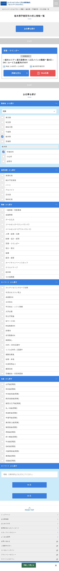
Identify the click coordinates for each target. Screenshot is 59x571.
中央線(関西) (11, 441)
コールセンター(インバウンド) (17, 224)
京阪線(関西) (11, 461)
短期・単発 (10, 359)
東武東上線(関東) (12, 422)
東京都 (8, 117)
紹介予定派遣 (11, 180)
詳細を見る (16, 73)
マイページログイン (8, 559)
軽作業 (8, 272)
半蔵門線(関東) (11, 418)
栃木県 (28, 9)
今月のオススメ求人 (13, 292)
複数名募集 (10, 354)
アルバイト (10, 190)
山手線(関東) (11, 384)
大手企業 (9, 311)
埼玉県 (8, 122)
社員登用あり (11, 364)
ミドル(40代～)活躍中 (14, 350)
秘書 (7, 253)
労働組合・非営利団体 (14, 373)
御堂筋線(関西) (11, 427)
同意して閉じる (29, 565)
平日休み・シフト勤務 (14, 307)
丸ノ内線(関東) (11, 408)
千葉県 (8, 132)
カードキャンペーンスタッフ (17, 262)
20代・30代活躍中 (13, 345)
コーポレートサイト (8, 550)
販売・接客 (10, 258)
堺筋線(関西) (11, 432)
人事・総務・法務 (12, 234)
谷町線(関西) (11, 446)
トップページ (5, 515)
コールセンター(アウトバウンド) (18, 229)
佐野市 (9, 161)
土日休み (9, 302)
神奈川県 (9, 127)
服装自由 (9, 369)
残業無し (9, 340)
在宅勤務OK (10, 335)
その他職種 (10, 277)
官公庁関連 (10, 316)
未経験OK (9, 297)
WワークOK (10, 321)
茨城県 (8, 141)
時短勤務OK (10, 326)
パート (8, 185)
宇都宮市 (35, 9)
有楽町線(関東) (11, 413)
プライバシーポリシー (8, 554)
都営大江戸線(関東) (13, 403)
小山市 (9, 157)
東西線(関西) (11, 456)
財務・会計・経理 (12, 239)
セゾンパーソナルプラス (10, 9)
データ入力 (10, 220)
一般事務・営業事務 (13, 210)
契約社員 (9, 199)
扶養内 (8, 331)
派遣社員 (9, 175)
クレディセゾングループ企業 (17, 288)
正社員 (8, 194)
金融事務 (9, 215)
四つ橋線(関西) (11, 437)
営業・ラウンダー (12, 243)
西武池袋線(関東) (12, 399)
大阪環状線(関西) (12, 451)
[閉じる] (55, 565)
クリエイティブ (12, 267)
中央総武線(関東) (12, 394)
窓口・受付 (10, 248)
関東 (22, 9)
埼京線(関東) (11, 389)
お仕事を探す (29, 29)
